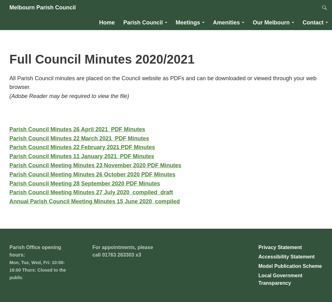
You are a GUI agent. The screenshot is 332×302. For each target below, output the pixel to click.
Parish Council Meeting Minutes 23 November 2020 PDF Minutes (95, 165)
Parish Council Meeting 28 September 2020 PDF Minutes (84, 183)
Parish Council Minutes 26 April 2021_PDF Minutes (77, 129)
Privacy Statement (280, 247)
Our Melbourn (271, 22)
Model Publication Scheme (290, 266)
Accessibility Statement (286, 256)
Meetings (188, 22)
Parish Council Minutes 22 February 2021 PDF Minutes (82, 147)
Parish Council (143, 22)
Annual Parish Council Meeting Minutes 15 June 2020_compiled (94, 201)
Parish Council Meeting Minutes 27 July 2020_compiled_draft (91, 192)
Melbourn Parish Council (42, 7)
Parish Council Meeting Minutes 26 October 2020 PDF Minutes (92, 174)
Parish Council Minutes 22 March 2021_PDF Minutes (79, 138)
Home (107, 22)
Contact (313, 22)
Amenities (226, 22)
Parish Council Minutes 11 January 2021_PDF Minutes (81, 156)
